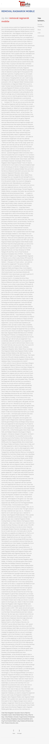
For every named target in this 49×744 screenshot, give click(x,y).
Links (39, 33)
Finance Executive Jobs (11, 723)
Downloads (41, 36)
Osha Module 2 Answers (12, 717)
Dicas (39, 29)
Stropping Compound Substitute (20, 719)
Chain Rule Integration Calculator (10, 713)
